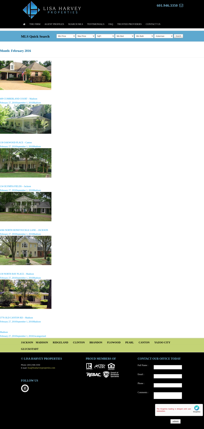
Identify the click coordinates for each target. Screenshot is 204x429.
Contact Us (153, 24)
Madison (37, 103)
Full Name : (143, 365)
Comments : (143, 392)
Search (178, 36)
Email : (141, 374)
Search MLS (75, 24)
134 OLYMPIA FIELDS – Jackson (15, 186)
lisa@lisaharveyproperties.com (41, 368)
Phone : (141, 383)
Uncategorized (39, 336)
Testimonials (95, 24)
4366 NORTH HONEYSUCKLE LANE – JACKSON (24, 230)
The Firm (35, 24)
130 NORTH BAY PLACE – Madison (17, 274)
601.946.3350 (167, 5)
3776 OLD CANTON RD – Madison (16, 318)
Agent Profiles (54, 24)
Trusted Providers (129, 24)
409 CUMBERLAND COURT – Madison (18, 99)
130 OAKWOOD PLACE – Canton (16, 142)
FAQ (111, 24)
